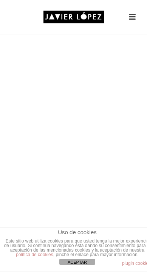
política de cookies (34, 254)
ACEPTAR (77, 262)
